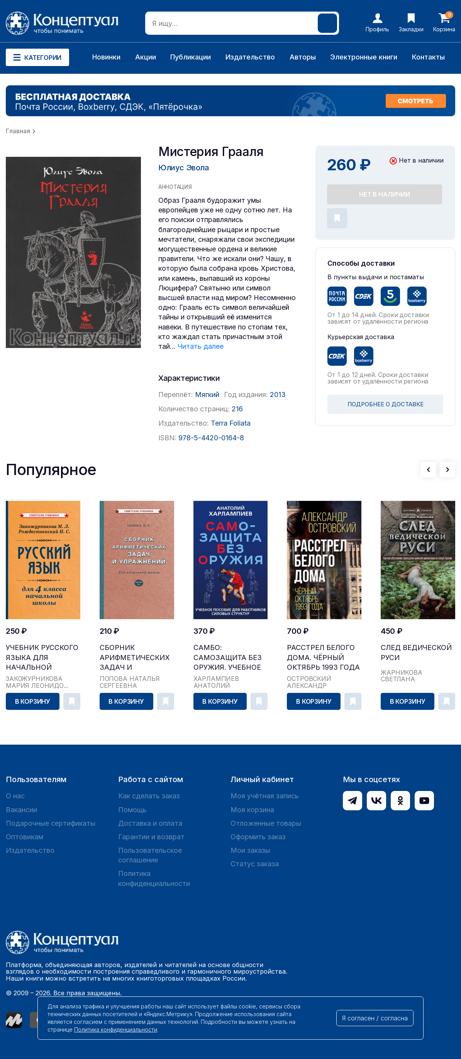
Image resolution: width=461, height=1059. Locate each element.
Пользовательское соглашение (150, 855)
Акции (145, 57)
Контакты (428, 57)
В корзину (33, 701)
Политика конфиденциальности (154, 878)
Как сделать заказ (149, 796)
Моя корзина (252, 810)
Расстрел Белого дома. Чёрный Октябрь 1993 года (323, 657)
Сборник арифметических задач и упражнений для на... (135, 657)
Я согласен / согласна (375, 1018)
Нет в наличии (384, 194)
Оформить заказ (258, 837)
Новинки (106, 57)
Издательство (250, 57)
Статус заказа (254, 864)
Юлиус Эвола (183, 167)
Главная (18, 131)
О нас (15, 796)
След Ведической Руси (416, 652)
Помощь (132, 810)
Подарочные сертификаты (50, 823)
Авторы (303, 57)
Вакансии (21, 810)
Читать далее (201, 346)
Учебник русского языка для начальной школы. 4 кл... (42, 657)
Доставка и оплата (150, 823)
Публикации (190, 57)
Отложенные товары (265, 823)
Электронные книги (363, 57)
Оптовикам (24, 837)
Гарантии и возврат (151, 837)
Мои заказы (250, 850)
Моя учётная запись (264, 796)
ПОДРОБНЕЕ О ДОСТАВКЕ (385, 404)
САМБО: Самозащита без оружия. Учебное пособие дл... (227, 657)
